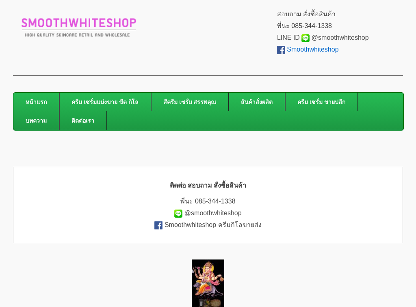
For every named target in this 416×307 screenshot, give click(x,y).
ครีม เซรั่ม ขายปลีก (321, 102)
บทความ (36, 120)
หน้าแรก (36, 102)
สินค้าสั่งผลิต (257, 102)
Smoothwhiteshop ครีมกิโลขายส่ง (213, 224)
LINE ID (293, 37)
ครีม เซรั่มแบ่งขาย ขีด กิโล (105, 102)
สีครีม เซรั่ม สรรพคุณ (190, 102)
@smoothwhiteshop (339, 37)
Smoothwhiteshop (312, 49)
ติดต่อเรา (83, 120)
